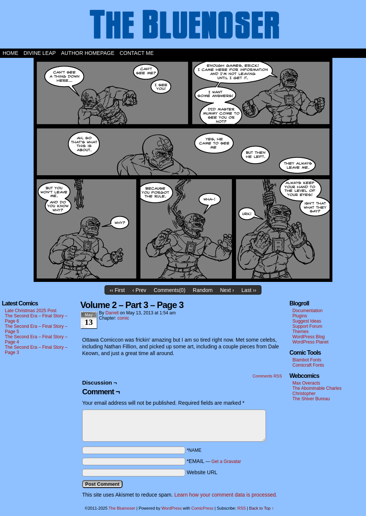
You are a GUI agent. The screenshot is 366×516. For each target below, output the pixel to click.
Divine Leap (40, 53)
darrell (111, 312)
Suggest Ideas (306, 321)
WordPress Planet (310, 342)
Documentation (307, 310)
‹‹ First (117, 290)
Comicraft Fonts (308, 365)
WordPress (171, 508)
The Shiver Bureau (311, 398)
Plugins (299, 315)
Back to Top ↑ (261, 508)
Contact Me (136, 53)
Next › (227, 290)
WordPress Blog (308, 336)
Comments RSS (267, 376)
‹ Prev (139, 290)
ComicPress (202, 508)
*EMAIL (214, 461)
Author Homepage (87, 53)
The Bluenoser (183, 26)
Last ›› (249, 290)
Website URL (202, 472)
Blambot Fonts (306, 360)
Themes (300, 331)
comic (123, 318)
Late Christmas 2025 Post (30, 310)
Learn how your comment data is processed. (225, 495)
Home (10, 53)
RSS (242, 508)
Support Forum (307, 326)
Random (203, 290)
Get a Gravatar (226, 461)
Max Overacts (306, 383)
